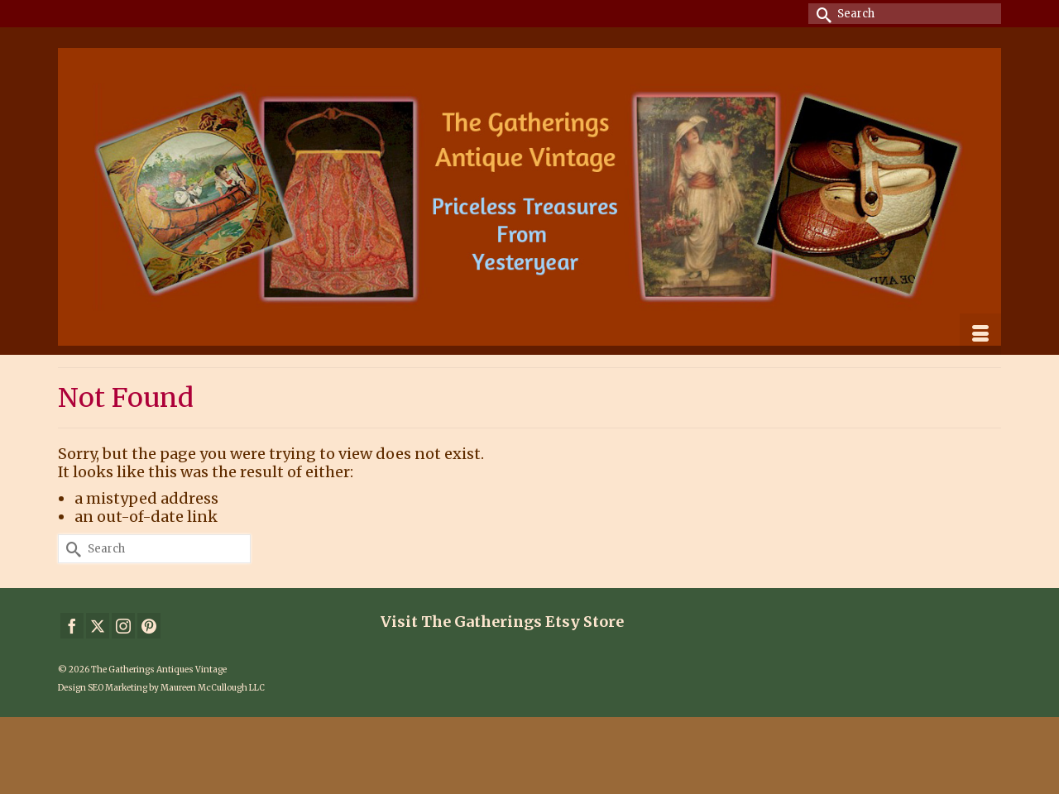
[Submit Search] (820, 13)
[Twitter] (97, 626)
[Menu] (980, 334)
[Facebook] (72, 626)
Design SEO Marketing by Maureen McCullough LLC (161, 687)
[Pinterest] (149, 626)
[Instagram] (123, 626)
